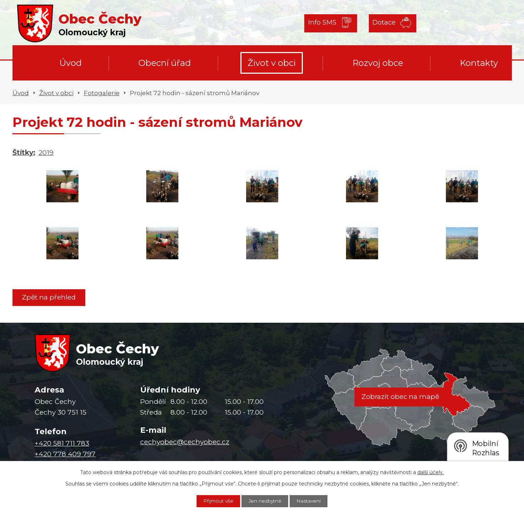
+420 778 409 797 (65, 454)
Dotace (382, 23)
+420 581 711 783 (62, 444)
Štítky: (23, 153)
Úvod (70, 63)
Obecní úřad (164, 63)
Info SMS (323, 23)
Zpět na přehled (49, 297)
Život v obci (272, 63)
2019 (46, 153)
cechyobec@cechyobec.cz (184, 442)
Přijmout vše (216, 501)
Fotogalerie (101, 93)
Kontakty (479, 63)
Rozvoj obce (377, 63)
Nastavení (311, 501)
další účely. (430, 472)
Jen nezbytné (266, 501)
